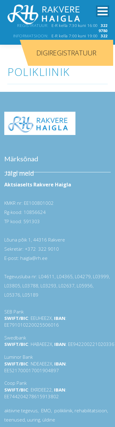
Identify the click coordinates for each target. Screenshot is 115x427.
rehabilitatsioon (91, 410)
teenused (14, 420)
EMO (45, 410)
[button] (102, 11)
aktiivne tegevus (21, 410)
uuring (33, 420)
